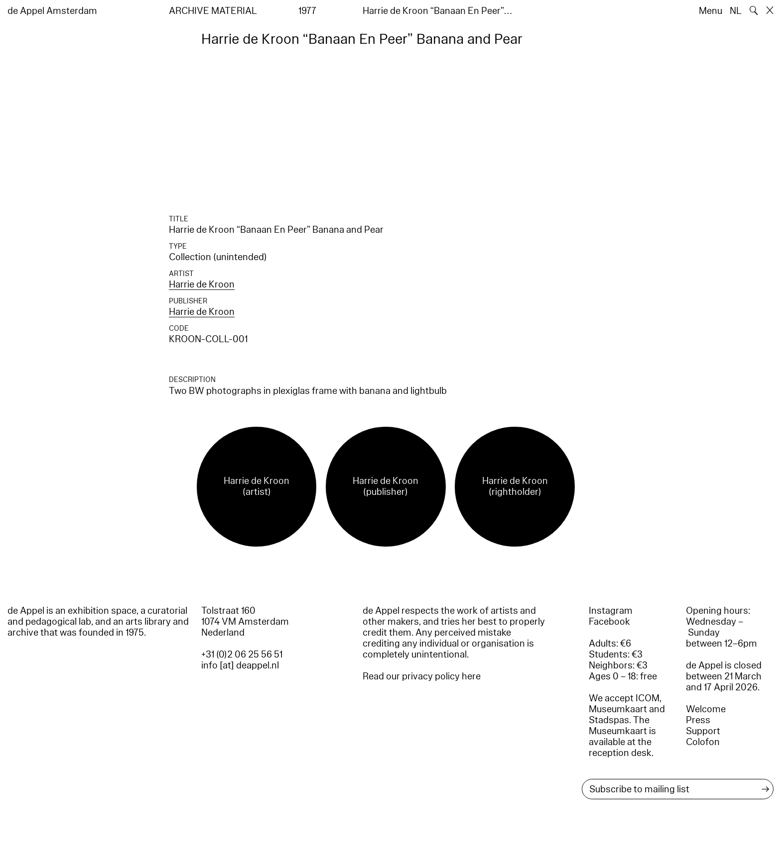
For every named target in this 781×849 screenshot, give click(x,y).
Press (698, 720)
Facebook (609, 621)
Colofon (703, 742)
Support (703, 731)
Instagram (611, 610)
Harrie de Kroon (202, 284)
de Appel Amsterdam (52, 10)
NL (736, 10)
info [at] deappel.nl (240, 665)
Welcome (706, 709)
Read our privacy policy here (422, 676)
